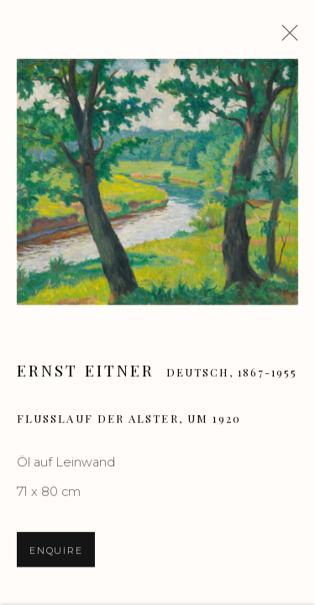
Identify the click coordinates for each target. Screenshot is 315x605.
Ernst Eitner (86, 372)
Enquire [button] (55, 552)
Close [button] (285, 37)
